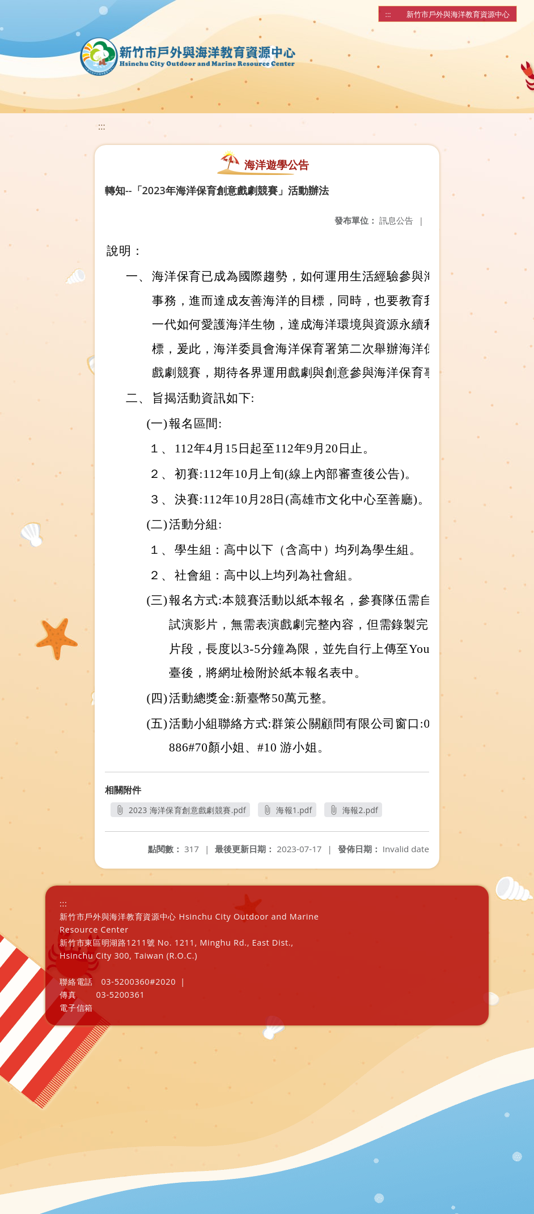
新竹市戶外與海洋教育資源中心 (458, 14)
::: (388, 14)
